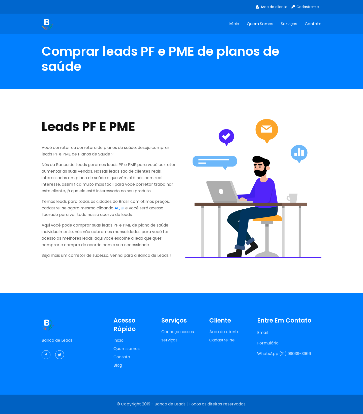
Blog (117, 365)
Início (234, 24)
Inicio (118, 340)
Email (262, 332)
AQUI (119, 208)
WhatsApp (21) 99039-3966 (284, 354)
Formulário (268, 343)
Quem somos (260, 24)
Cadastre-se (305, 6)
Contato (313, 24)
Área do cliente (271, 6)
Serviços (289, 24)
